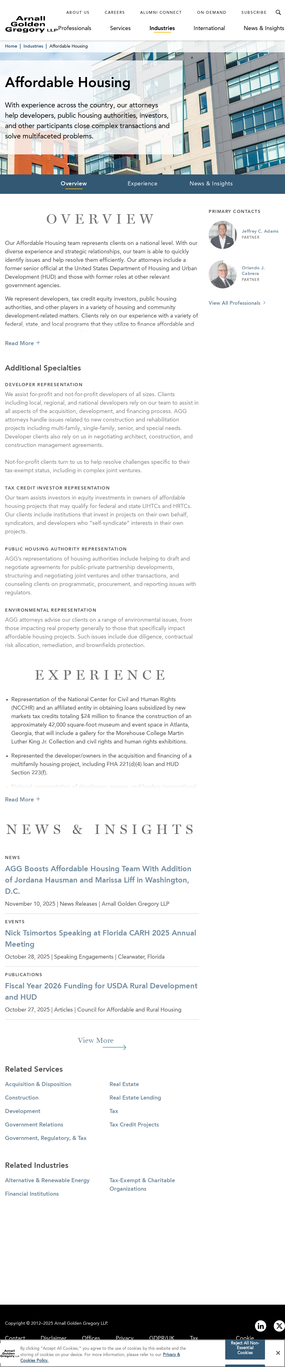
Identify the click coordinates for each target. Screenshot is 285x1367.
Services (120, 28)
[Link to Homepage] (31, 24)
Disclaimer (53, 1338)
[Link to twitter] (279, 1326)
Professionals (74, 28)
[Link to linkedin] (260, 1326)
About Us (78, 13)
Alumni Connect (161, 13)
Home (11, 46)
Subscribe (254, 13)
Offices (91, 1338)
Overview (74, 184)
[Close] (278, 1355)
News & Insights (264, 28)
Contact (15, 1338)
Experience (143, 184)
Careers (115, 13)
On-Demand (211, 13)
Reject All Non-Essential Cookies (245, 1350)
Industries (162, 28)
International (209, 28)
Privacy (125, 1338)
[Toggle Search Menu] (278, 12)
